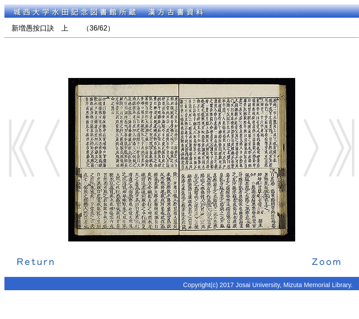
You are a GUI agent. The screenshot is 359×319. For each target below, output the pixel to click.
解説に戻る (35, 261)
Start (21, 148)
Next (310, 148)
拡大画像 (326, 261)
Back (52, 148)
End (341, 148)
